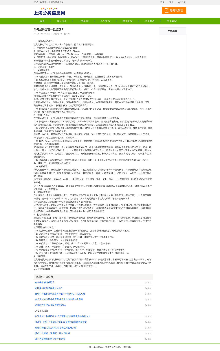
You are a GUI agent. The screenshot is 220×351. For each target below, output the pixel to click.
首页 (42, 21)
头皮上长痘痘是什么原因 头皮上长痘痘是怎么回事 (59, 299)
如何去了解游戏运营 (44, 282)
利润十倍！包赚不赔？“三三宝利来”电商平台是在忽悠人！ (62, 316)
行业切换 (106, 21)
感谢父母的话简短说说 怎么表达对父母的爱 (55, 328)
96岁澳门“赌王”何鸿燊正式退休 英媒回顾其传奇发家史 (61, 322)
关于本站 (172, 21)
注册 (171, 2)
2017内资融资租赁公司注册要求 (50, 339)
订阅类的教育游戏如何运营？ (49, 288)
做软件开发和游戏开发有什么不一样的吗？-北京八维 (60, 294)
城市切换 (128, 21)
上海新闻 (84, 21)
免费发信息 (176, 10)
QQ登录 (182, 2)
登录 (162, 2)
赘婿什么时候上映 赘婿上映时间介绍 (52, 333)
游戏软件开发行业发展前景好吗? (50, 305)
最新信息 (62, 21)
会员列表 (150, 21)
